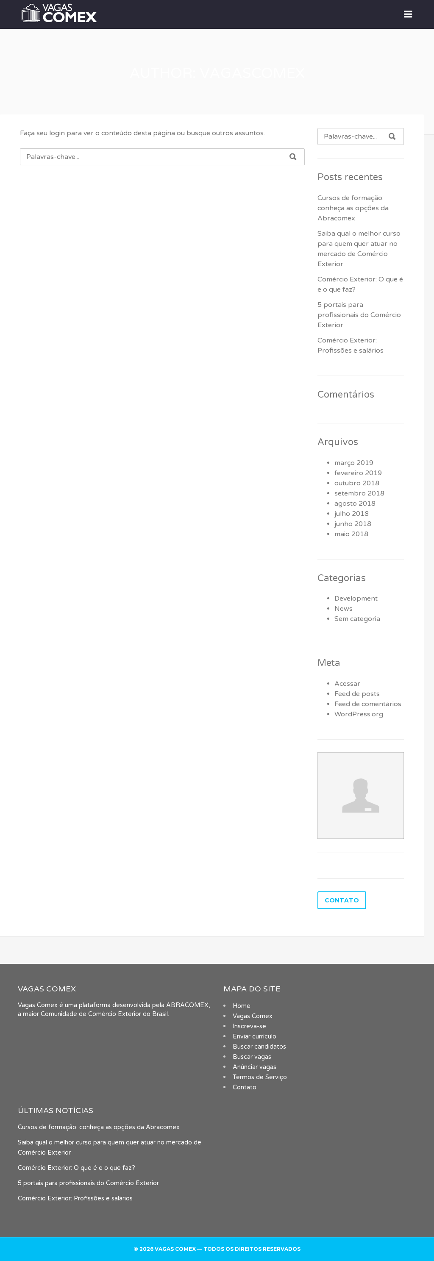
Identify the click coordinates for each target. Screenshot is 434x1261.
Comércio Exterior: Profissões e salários (75, 1198)
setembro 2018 (359, 493)
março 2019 (353, 463)
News (343, 608)
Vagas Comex (253, 1016)
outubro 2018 (356, 483)
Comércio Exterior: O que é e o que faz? (76, 1168)
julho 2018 (351, 513)
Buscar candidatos (259, 1046)
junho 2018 (352, 524)
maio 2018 (351, 534)
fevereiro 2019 (358, 473)
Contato (244, 1087)
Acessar (347, 683)
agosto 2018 (355, 503)
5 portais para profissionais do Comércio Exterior (359, 315)
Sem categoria (357, 619)
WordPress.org (358, 714)
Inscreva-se (249, 1026)
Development (356, 598)
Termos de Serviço (260, 1077)
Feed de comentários (367, 704)
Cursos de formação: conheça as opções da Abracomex (353, 208)
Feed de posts (357, 694)
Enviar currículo (254, 1036)
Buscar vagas (252, 1057)
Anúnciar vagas (254, 1067)
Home (241, 1006)
